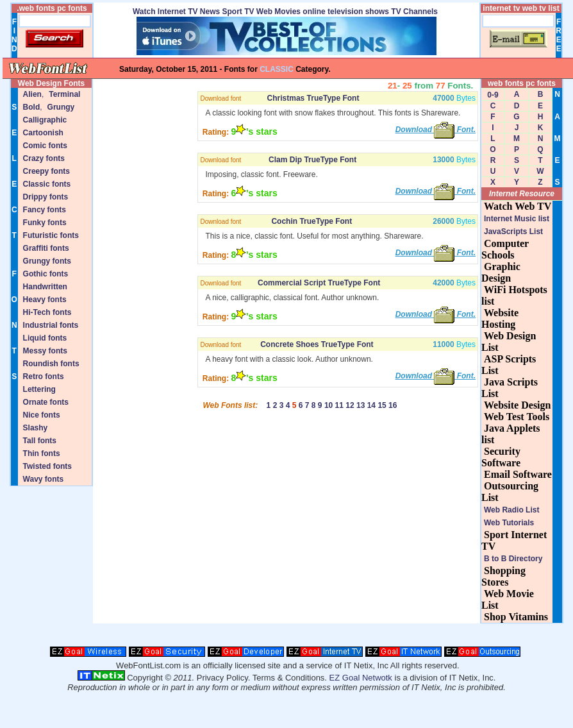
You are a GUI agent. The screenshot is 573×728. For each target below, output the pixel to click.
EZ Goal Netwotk (360, 677)
